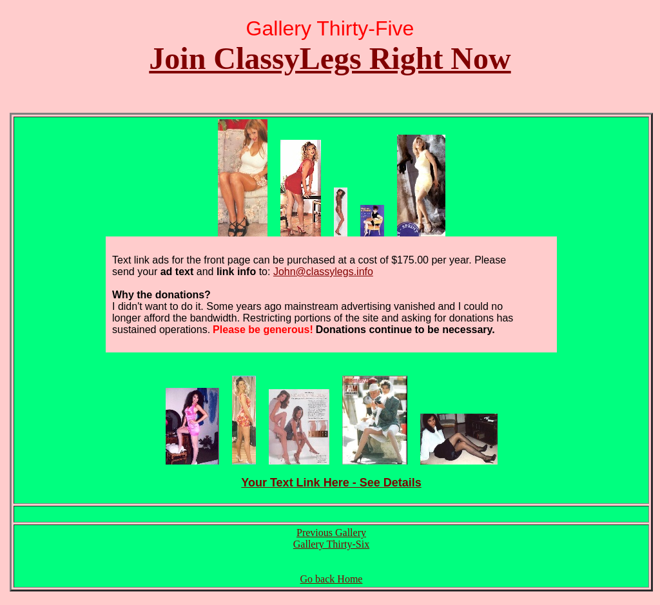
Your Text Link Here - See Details (331, 482)
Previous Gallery (331, 532)
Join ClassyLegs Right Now (329, 58)
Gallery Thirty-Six (331, 544)
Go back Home (331, 578)
